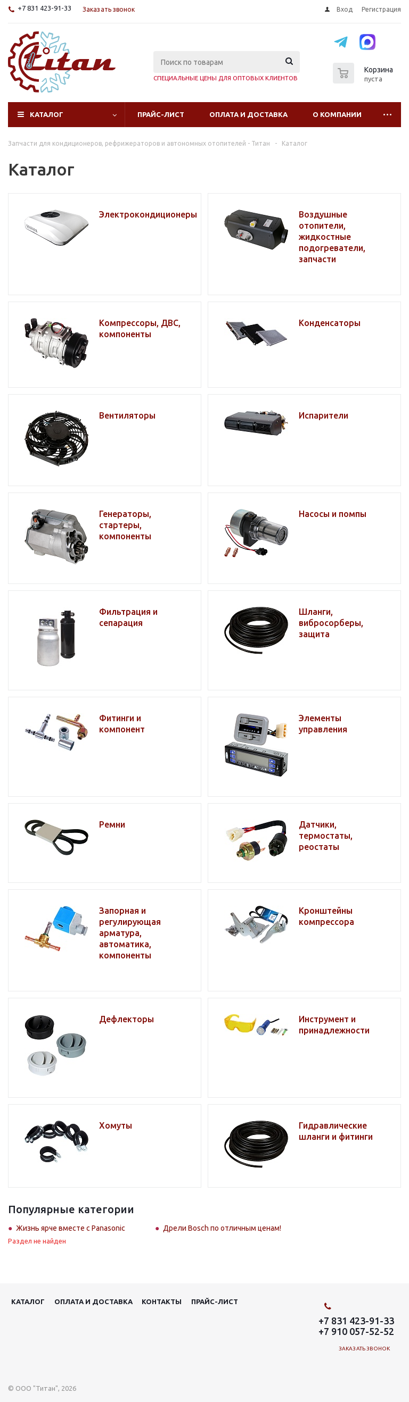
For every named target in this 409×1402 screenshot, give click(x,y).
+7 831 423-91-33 (44, 8)
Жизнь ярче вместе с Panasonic (70, 1228)
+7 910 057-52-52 (356, 1331)
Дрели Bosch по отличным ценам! (222, 1228)
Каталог (46, 114)
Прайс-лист (160, 114)
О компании (337, 114)
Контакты (162, 1301)
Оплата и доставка (248, 114)
